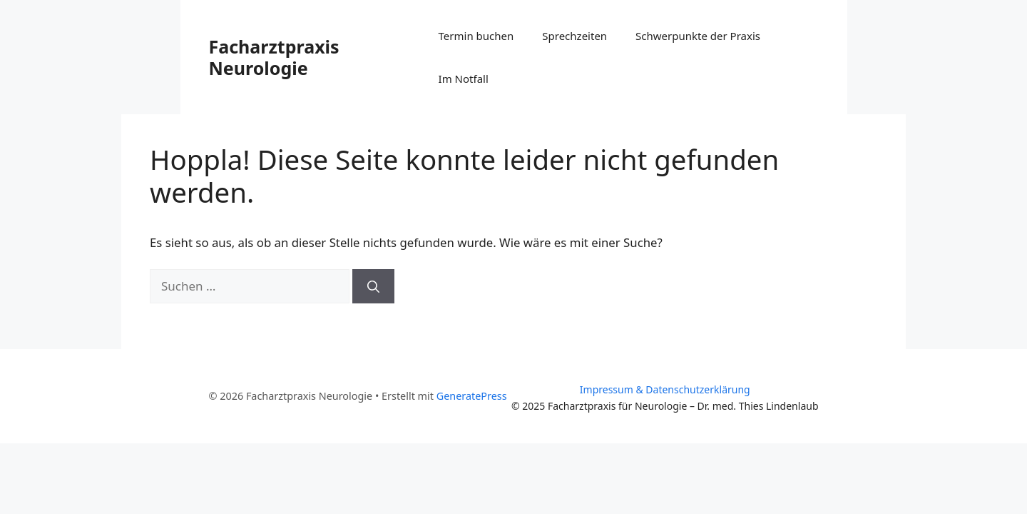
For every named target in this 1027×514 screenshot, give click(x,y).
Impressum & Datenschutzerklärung (665, 389)
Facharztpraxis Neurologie (274, 57)
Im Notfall (464, 78)
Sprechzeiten (574, 36)
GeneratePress (471, 396)
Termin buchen (476, 36)
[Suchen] (373, 286)
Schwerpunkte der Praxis (697, 36)
